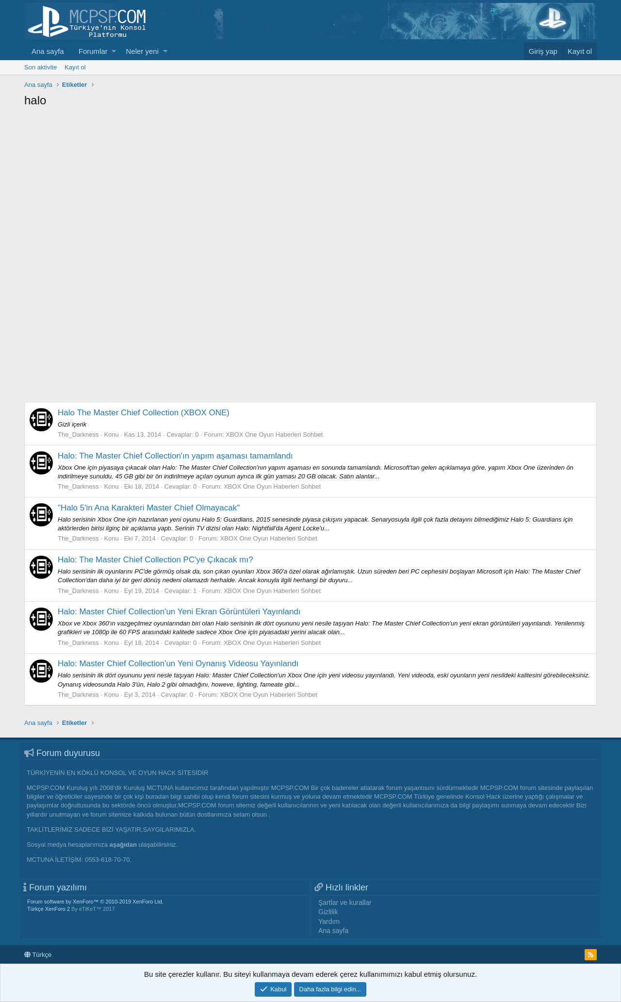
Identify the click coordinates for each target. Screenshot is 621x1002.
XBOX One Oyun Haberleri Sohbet (274, 434)
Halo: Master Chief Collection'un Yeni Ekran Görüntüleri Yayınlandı (179, 611)
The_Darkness (78, 434)
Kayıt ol (75, 67)
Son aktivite (40, 67)
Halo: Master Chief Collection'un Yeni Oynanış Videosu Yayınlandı (178, 663)
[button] (113, 51)
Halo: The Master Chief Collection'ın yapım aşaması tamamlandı (175, 455)
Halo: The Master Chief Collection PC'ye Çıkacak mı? (155, 559)
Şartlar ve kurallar (345, 902)
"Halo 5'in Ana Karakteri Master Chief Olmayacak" (149, 507)
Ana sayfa (48, 51)
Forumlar (93, 51)
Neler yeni (142, 51)
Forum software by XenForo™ (95, 901)
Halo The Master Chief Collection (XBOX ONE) (143, 412)
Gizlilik (328, 912)
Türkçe (37, 954)
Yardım (329, 921)
